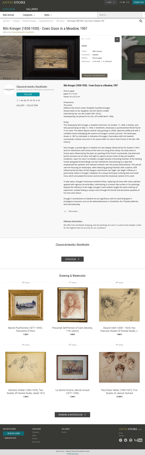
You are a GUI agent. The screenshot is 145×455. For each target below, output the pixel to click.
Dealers (64, 431)
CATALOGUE (9, 9)
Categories (35, 431)
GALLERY (20, 106)
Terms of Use (60, 451)
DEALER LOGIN (13, 432)
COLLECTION (32, 106)
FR (121, 2)
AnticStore (6, 21)
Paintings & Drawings (29, 21)
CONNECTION (139, 2)
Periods (34, 438)
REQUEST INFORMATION (94, 75)
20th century (60, 21)
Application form (10, 437)
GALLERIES (32, 9)
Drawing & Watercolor (46, 21)
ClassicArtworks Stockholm (32, 86)
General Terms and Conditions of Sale (77, 451)
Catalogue (16, 21)
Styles (34, 435)
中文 (127, 2)
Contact (121, 435)
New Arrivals (8, 14)
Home (121, 432)
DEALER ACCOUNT (9, 428)
